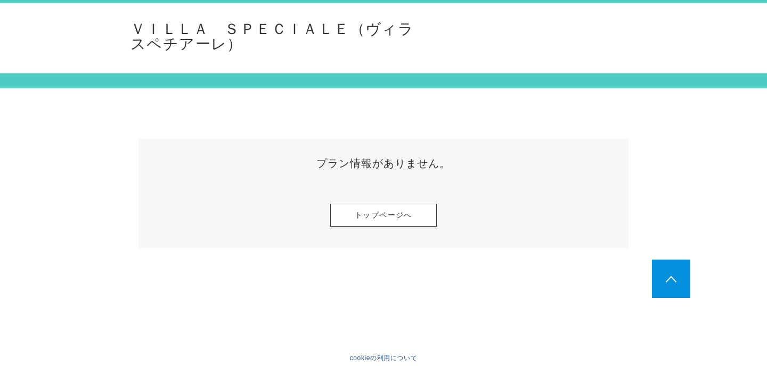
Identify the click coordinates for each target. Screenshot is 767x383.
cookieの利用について (384, 358)
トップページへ (383, 215)
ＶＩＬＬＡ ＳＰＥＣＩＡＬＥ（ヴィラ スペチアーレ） (272, 37)
